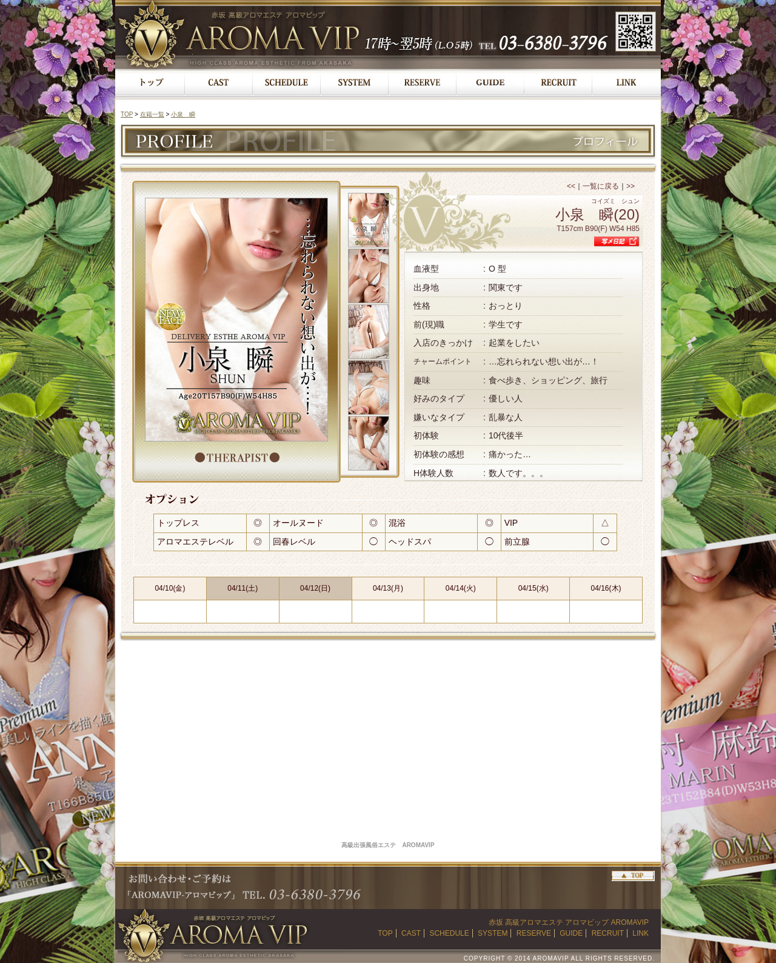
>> (630, 186)
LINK (640, 933)
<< (571, 186)
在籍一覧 (152, 114)
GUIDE (571, 933)
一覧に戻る (601, 186)
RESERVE (534, 933)
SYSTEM (492, 933)
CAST (411, 933)
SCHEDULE (449, 933)
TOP (127, 114)
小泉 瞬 (183, 114)
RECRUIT (608, 933)
